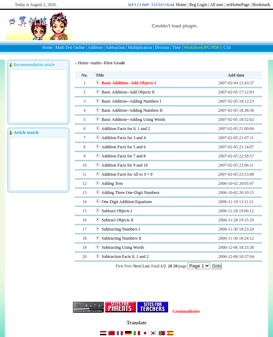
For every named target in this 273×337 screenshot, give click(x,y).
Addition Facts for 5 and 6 (124, 146)
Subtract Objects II (118, 220)
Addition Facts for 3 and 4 (124, 137)
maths (96, 62)
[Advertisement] (157, 68)
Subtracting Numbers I (121, 229)
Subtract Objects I (117, 210)
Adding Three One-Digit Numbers (130, 192)
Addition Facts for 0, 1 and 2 (126, 128)
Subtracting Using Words (123, 247)
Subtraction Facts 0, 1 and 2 (126, 256)
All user (216, 4)
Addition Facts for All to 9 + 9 (127, 174)
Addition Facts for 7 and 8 (124, 156)
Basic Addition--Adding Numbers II (133, 110)
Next (137, 266)
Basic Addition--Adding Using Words (133, 119)
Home (181, 4)
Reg (192, 4)
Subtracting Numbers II (122, 238)
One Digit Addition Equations (127, 201)
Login (202, 4)
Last (146, 266)
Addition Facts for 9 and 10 (125, 165)
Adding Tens (112, 183)
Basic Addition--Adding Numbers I (132, 101)
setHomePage (237, 4)
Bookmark (261, 4)
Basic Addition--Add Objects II (128, 92)
